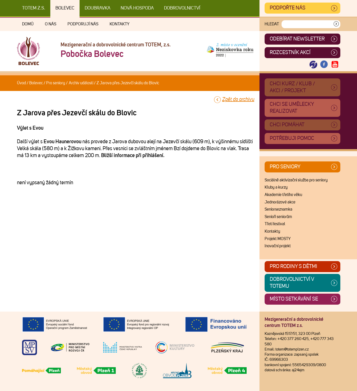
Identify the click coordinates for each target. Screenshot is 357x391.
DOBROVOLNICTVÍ (182, 8)
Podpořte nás (287, 8)
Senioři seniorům (278, 217)
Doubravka (97, 8)
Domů (28, 24)
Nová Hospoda (137, 8)
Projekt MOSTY (278, 239)
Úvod (21, 83)
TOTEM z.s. (33, 8)
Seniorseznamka (278, 209)
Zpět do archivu (238, 99)
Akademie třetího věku (283, 195)
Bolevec (64, 8)
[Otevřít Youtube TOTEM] (335, 65)
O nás (50, 24)
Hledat (272, 24)
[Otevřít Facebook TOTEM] (324, 65)
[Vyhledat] (336, 24)
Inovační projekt (278, 246)
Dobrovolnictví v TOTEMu (292, 283)
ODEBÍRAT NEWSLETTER (297, 39)
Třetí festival (275, 224)
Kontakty (119, 24)
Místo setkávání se (294, 299)
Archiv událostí (81, 83)
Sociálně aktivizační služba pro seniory (296, 180)
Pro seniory (55, 83)
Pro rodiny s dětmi (293, 266)
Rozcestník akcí (290, 52)
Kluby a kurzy (276, 187)
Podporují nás (82, 24)
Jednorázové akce (280, 202)
